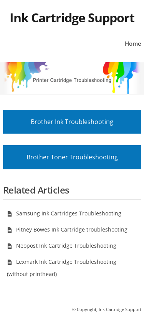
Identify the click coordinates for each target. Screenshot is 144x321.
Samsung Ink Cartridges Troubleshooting (64, 213)
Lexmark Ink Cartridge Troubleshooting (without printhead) (61, 268)
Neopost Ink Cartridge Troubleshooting (61, 245)
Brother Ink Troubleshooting (72, 121)
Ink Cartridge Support (72, 17)
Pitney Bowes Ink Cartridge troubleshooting (67, 229)
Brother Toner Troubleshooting (72, 157)
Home (133, 43)
